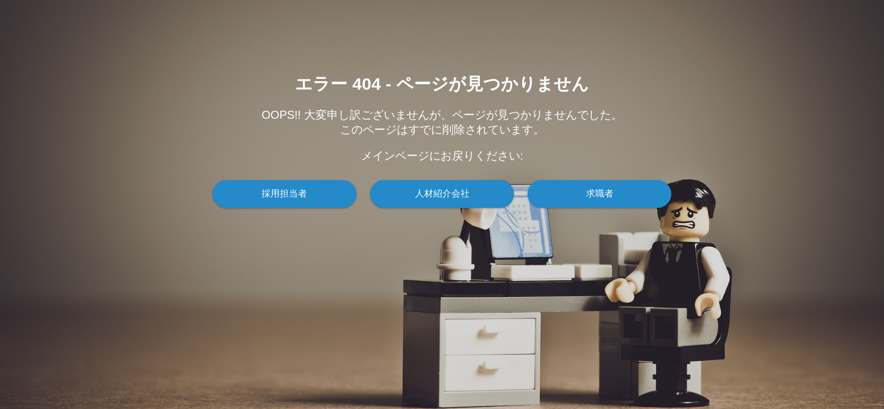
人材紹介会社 (442, 193)
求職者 (599, 193)
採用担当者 (284, 193)
